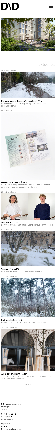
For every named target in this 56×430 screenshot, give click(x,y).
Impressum (5, 424)
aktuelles (46, 64)
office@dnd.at (6, 417)
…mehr (28, 384)
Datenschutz (6, 426)
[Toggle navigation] (51, 6)
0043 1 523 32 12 (8, 414)
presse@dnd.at (7, 419)
